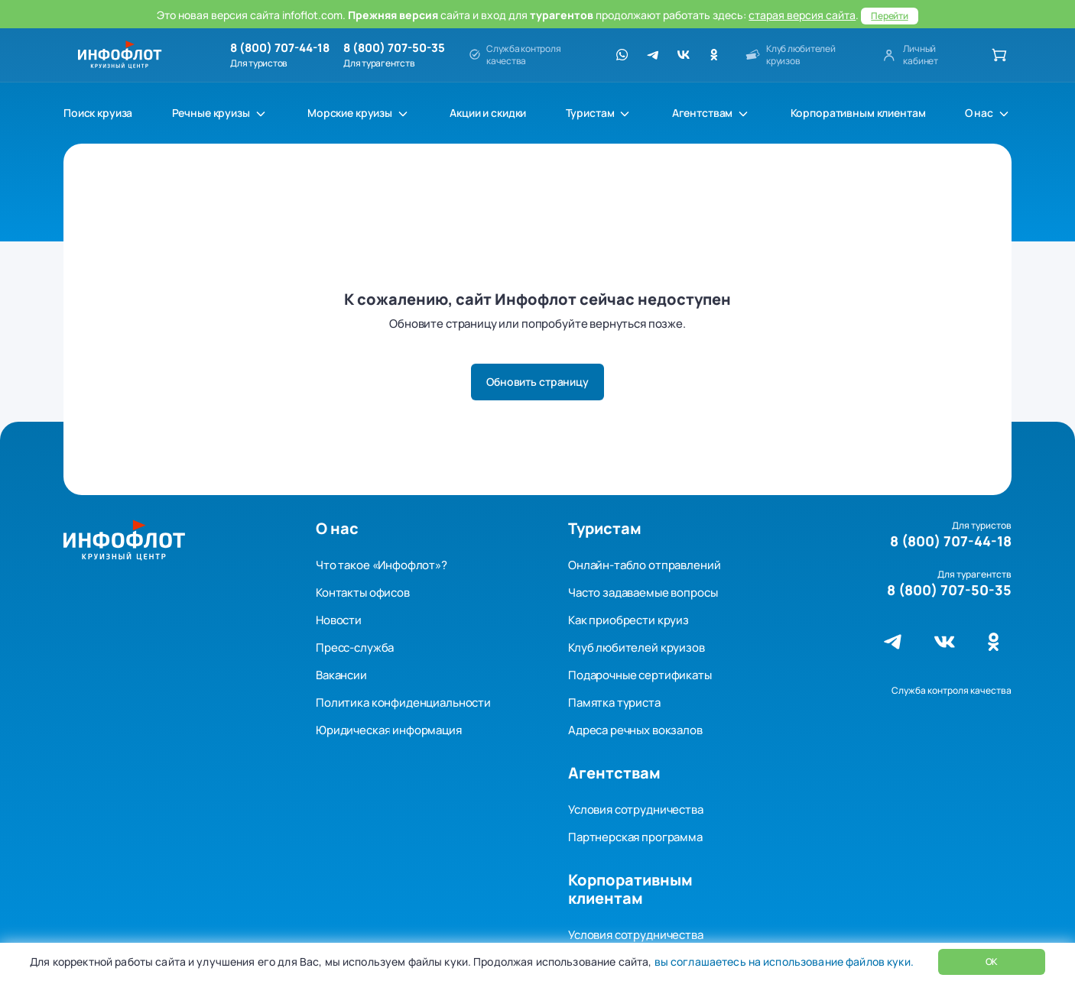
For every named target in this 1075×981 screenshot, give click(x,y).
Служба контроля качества (952, 690)
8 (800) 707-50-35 (394, 48)
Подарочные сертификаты (640, 675)
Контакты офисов (363, 592)
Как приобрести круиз (628, 620)
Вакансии (341, 675)
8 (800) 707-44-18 (280, 48)
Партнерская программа (635, 837)
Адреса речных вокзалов (635, 730)
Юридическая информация (389, 730)
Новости (339, 620)
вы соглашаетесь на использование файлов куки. (782, 961)
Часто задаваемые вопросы (642, 592)
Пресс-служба (355, 647)
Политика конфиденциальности (403, 702)
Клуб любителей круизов (636, 647)
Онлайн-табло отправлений (644, 565)
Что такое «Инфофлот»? (381, 565)
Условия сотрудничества (635, 809)
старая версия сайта (802, 15)
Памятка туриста (614, 702)
